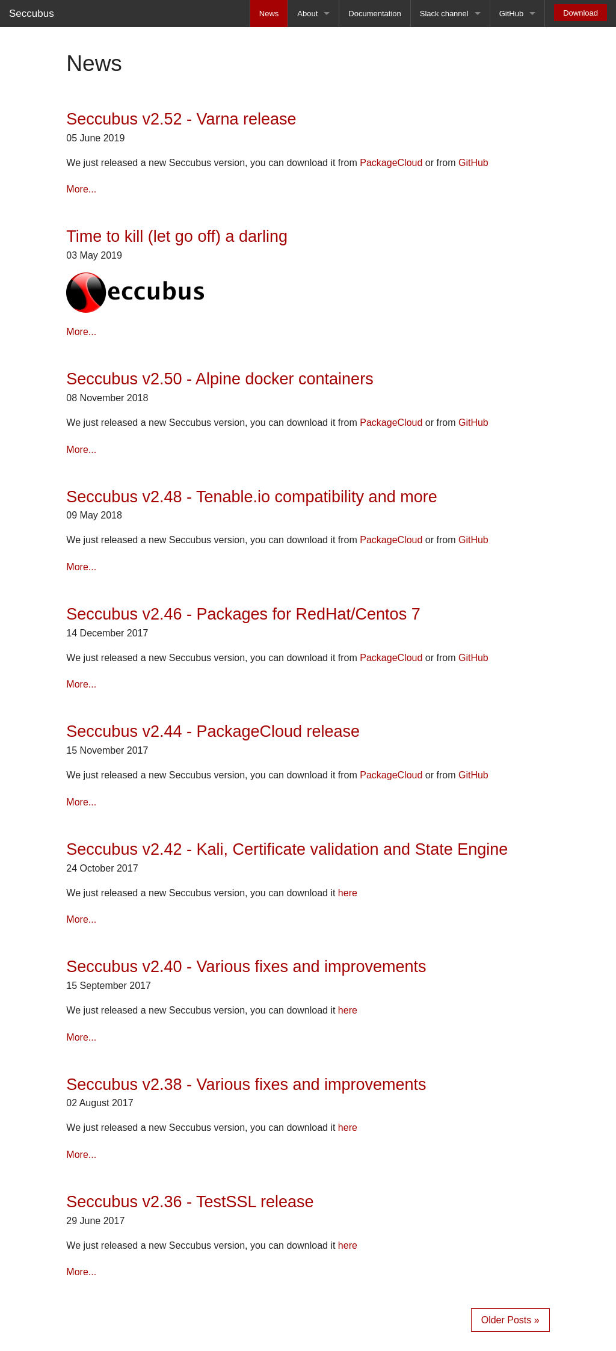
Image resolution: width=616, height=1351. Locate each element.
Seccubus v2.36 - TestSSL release (189, 1202)
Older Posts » (510, 1320)
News (269, 13)
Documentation (374, 13)
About (307, 13)
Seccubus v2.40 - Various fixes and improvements (246, 967)
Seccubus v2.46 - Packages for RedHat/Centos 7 (243, 614)
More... (81, 189)
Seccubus (31, 13)
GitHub (511, 13)
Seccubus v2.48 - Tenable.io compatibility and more (251, 497)
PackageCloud (391, 163)
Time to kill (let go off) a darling (177, 236)
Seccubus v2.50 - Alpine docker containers (219, 379)
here (347, 893)
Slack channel (444, 13)
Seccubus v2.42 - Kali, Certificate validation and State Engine (287, 849)
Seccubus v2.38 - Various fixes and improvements (246, 1085)
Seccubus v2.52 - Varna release (181, 119)
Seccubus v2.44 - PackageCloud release (213, 731)
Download (580, 12)
